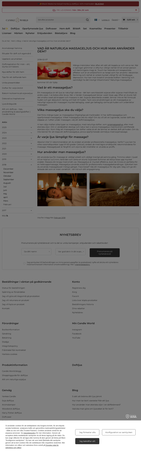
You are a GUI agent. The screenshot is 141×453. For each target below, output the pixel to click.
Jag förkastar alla (87, 432)
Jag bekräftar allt (87, 441)
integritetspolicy (29, 433)
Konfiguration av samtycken (118, 432)
